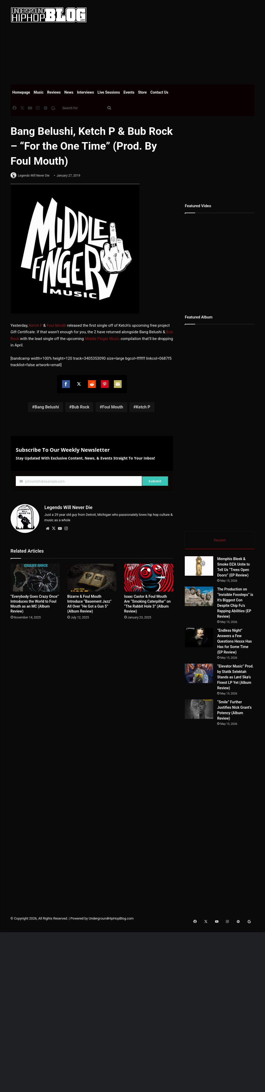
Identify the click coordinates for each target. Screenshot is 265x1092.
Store (142, 92)
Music (38, 92)
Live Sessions (109, 92)
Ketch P (35, 325)
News (68, 92)
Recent (220, 540)
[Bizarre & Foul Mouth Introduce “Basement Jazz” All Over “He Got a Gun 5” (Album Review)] (91, 576)
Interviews (85, 92)
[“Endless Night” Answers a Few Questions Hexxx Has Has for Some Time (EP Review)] (199, 638)
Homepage (21, 92)
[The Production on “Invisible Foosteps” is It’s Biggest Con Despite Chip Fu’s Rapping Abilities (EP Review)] (199, 597)
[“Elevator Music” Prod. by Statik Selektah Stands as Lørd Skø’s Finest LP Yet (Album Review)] (199, 674)
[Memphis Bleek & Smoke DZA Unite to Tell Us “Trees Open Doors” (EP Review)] (199, 566)
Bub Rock (80, 407)
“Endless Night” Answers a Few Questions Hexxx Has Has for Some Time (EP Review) (234, 642)
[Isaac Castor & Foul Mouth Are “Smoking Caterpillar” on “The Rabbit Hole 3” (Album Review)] (148, 576)
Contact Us (159, 92)
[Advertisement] (179, 41)
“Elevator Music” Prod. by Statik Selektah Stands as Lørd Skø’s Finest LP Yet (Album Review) (235, 678)
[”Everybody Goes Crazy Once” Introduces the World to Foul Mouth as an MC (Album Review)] (35, 576)
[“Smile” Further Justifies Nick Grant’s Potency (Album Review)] (213, 719)
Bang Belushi (47, 407)
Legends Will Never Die (36, 175)
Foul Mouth (56, 325)
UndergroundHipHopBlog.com (111, 952)
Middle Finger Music (102, 339)
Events (128, 92)
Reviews (54, 92)
